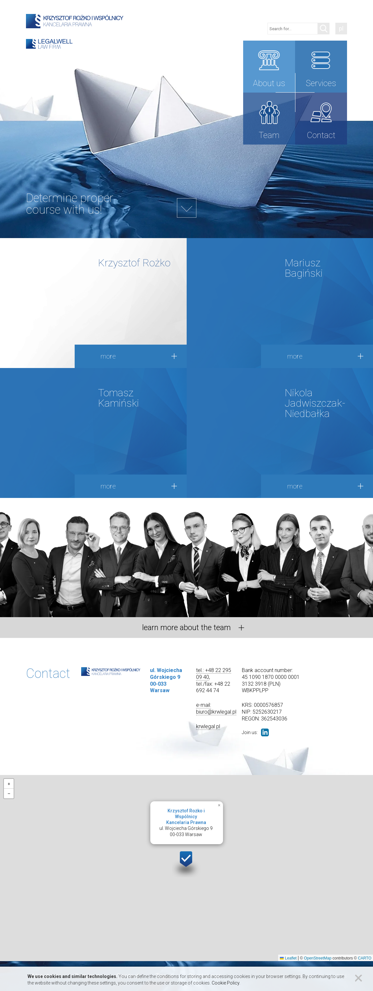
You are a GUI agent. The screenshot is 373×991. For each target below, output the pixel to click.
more (108, 356)
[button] (186, 862)
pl (341, 28)
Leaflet (288, 958)
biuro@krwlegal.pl (216, 712)
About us (269, 83)
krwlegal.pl (208, 726)
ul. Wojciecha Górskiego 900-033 (186, 822)
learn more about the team (186, 627)
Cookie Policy (225, 982)
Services (321, 83)
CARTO (364, 958)
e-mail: (203, 705)
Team (269, 135)
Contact (321, 135)
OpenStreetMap (317, 958)
